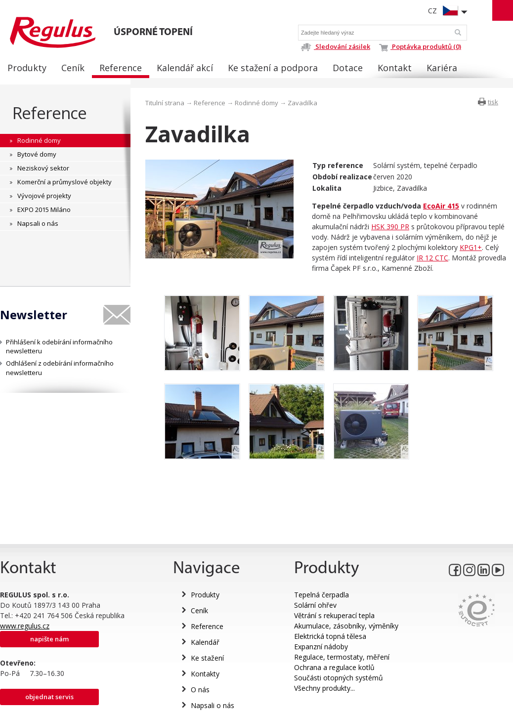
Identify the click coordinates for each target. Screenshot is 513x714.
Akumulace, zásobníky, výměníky (346, 625)
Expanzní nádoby (321, 646)
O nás (200, 689)
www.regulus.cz (24, 625)
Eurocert (476, 610)
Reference (49, 113)
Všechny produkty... (324, 688)
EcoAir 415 (441, 205)
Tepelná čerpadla (321, 594)
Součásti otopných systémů (338, 677)
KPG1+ (471, 247)
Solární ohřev (315, 605)
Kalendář (205, 642)
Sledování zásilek (335, 46)
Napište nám (49, 638)
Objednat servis (49, 696)
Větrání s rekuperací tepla (334, 615)
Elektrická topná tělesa (330, 636)
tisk (493, 102)
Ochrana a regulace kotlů (334, 667)
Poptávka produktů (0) (420, 46)
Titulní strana (164, 102)
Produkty (205, 594)
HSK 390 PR (390, 226)
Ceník (199, 610)
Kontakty (205, 673)
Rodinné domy (256, 102)
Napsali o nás (212, 705)
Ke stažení (207, 658)
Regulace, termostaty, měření (341, 657)
